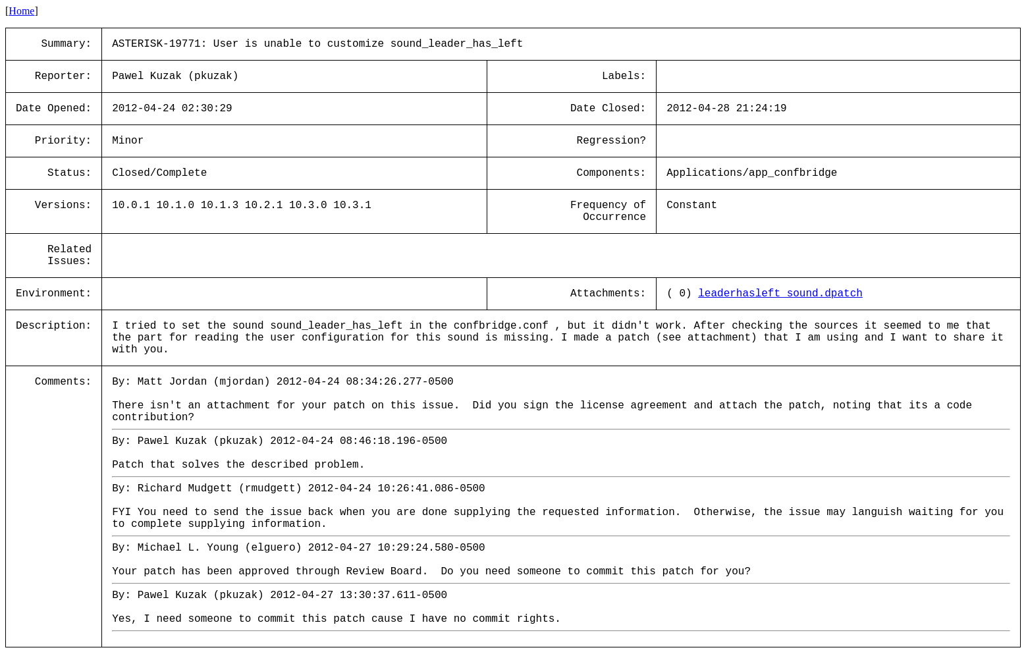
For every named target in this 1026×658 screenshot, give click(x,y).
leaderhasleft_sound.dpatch (780, 294)
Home (21, 10)
